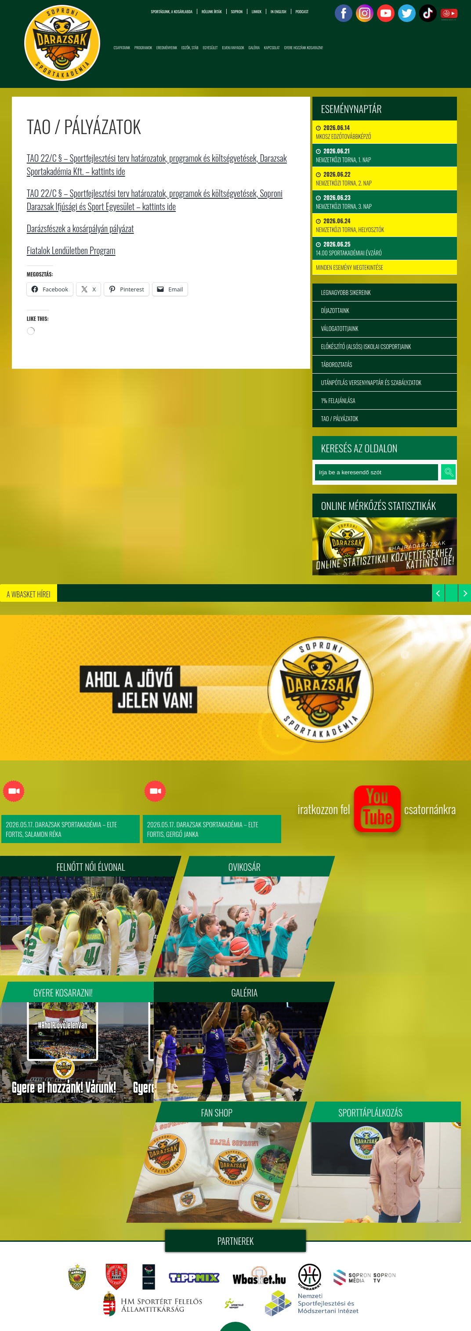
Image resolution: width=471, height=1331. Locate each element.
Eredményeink (166, 47)
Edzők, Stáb (190, 47)
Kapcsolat (272, 47)
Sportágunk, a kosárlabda (171, 11)
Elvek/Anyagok (233, 47)
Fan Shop (235, 989)
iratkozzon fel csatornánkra (376, 812)
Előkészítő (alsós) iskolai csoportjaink (366, 346)
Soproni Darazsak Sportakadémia (307, 1239)
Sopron (237, 11)
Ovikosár (235, 866)
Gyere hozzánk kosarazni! (303, 47)
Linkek (256, 11)
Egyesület (210, 47)
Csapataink (122, 47)
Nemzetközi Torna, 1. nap (343, 155)
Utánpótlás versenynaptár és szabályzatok (371, 382)
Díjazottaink (335, 310)
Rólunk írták (212, 11)
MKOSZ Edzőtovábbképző (343, 132)
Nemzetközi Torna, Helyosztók (350, 225)
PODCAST (302, 11)
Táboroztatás (336, 364)
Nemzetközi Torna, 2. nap (344, 178)
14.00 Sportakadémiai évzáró (349, 248)
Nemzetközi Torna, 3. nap (344, 202)
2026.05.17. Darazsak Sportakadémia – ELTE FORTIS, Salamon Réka (61, 829)
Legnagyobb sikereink (346, 292)
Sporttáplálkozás (383, 989)
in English (278, 11)
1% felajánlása (338, 400)
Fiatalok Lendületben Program (71, 250)
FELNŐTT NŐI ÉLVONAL (88, 866)
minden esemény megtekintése (349, 267)
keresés (448, 472)
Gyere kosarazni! (383, 866)
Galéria (254, 47)
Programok (143, 47)
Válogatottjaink (340, 328)
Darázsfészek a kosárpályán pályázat (80, 228)
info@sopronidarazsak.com (72, 1313)
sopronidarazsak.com (392, 1239)
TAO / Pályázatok (339, 418)
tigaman (313, 1260)
